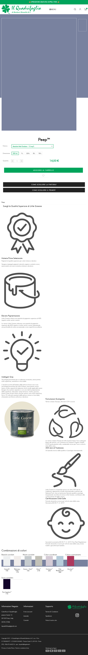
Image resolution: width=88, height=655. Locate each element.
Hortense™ (49, 569)
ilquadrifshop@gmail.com (9, 626)
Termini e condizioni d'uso (22, 648)
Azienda (26, 616)
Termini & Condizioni (52, 611)
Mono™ (38, 569)
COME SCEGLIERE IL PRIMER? (44, 190)
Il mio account (28, 611)
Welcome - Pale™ (17, 570)
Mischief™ (70, 569)
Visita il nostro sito (51, 620)
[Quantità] (17, 161)
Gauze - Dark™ (28, 569)
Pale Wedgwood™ (60, 570)
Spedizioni (49, 616)
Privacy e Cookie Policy (8, 648)
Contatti (26, 620)
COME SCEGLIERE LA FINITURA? (44, 184)
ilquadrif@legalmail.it (24, 644)
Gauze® (7, 569)
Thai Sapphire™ (7, 592)
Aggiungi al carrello (43, 170)
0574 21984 (6, 622)
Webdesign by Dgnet (51, 648)
